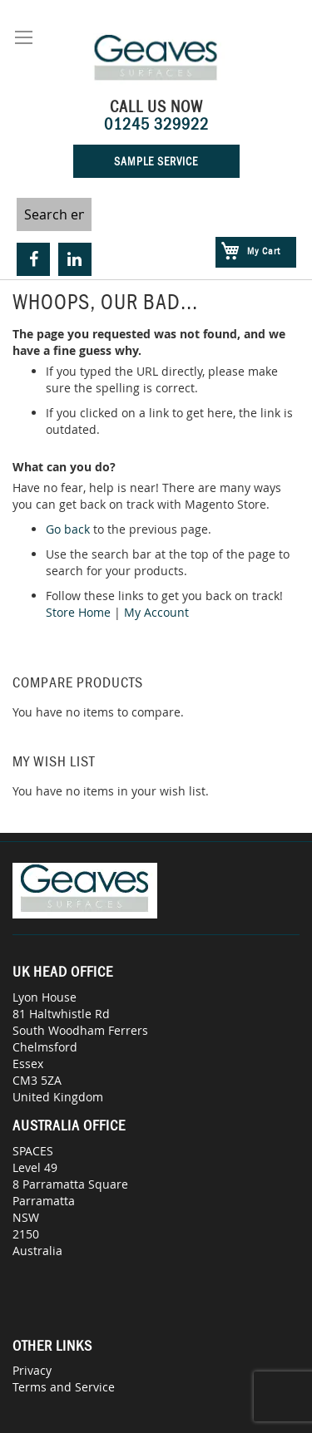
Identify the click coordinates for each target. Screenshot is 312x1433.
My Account (156, 612)
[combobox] (54, 214)
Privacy (32, 1370)
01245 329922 (156, 124)
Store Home (78, 612)
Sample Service (156, 161)
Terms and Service (63, 1387)
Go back (68, 529)
